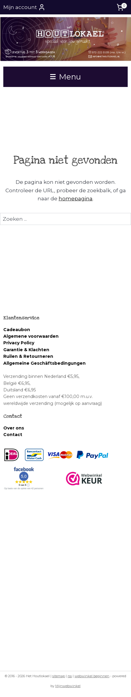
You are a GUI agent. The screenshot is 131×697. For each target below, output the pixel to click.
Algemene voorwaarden (31, 336)
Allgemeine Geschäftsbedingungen (44, 363)
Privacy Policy (18, 343)
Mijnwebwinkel (68, 686)
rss (70, 676)
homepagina (76, 198)
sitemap (58, 676)
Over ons (13, 428)
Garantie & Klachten (26, 349)
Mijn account (24, 7)
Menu (65, 76)
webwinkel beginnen (92, 676)
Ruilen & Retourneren (28, 356)
